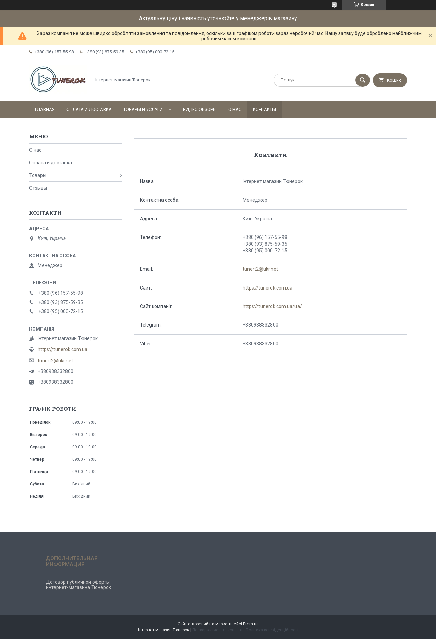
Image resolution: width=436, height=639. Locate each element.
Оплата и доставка (89, 109)
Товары (37, 175)
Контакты (264, 109)
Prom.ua (251, 624)
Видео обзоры (200, 109)
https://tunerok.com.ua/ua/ (272, 306)
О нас (234, 109)
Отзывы (38, 188)
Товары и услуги (143, 109)
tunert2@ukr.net (260, 269)
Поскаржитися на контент (217, 630)
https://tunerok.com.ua (267, 288)
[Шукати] (362, 80)
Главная (45, 109)
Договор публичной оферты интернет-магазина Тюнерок (78, 584)
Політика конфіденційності (272, 630)
